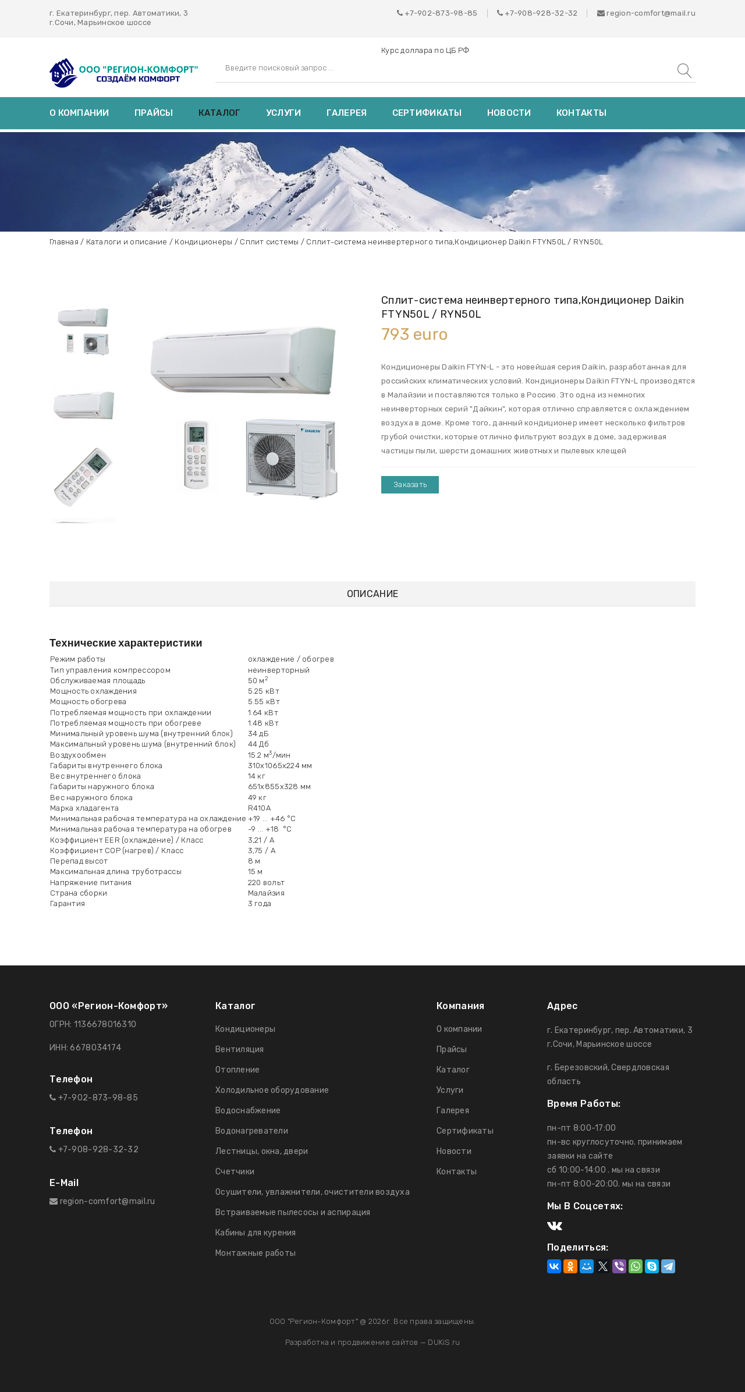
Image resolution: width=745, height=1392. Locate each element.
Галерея (347, 113)
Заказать (410, 484)
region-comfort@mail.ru (646, 13)
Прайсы (153, 113)
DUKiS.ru (444, 1342)
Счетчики (234, 1172)
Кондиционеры (203, 241)
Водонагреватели (251, 1131)
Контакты (581, 113)
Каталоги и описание (127, 241)
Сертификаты (427, 113)
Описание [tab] (372, 593)
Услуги (283, 113)
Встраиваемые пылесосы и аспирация (293, 1212)
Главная (64, 241)
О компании (79, 113)
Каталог (219, 113)
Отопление (237, 1070)
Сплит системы (269, 241)
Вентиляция (239, 1049)
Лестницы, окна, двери (261, 1151)
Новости (509, 113)
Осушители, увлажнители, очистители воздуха (312, 1192)
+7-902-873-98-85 (441, 13)
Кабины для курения (255, 1233)
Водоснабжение (248, 1111)
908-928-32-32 (547, 13)
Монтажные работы (255, 1253)
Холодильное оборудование (272, 1090)
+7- (511, 13)
